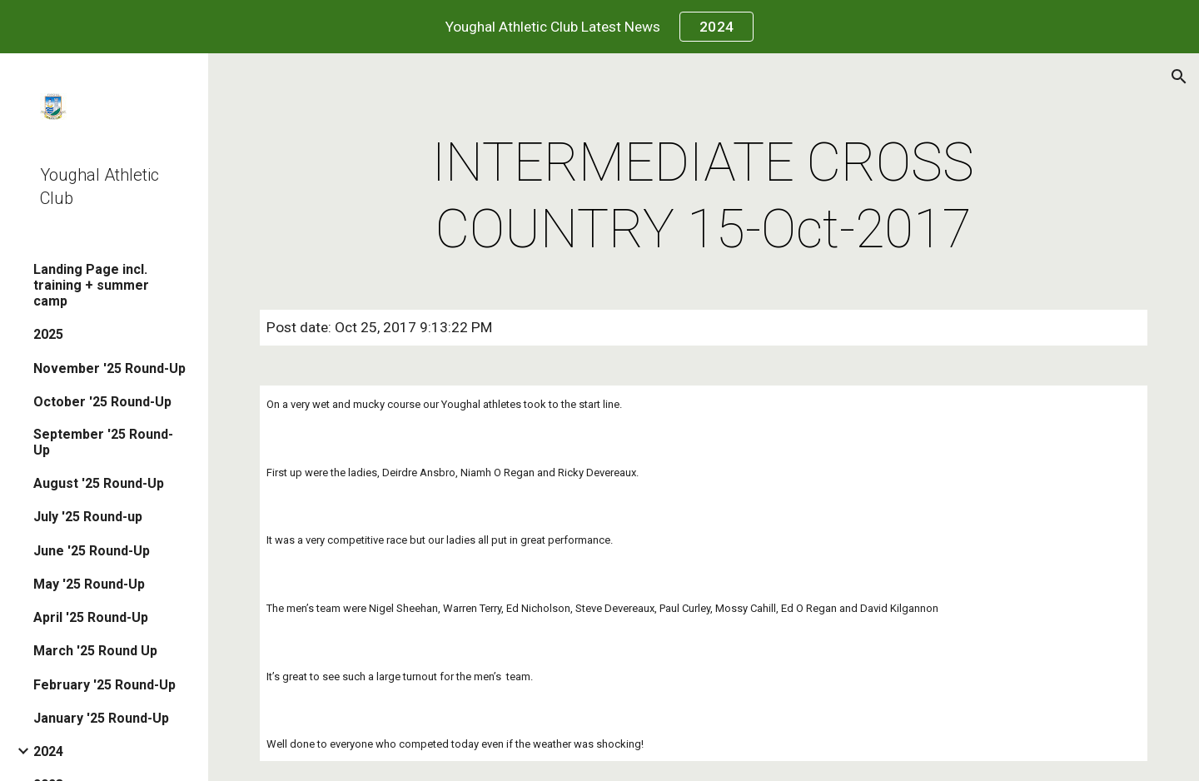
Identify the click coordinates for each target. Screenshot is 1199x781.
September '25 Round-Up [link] (103, 442)
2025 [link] (48, 334)
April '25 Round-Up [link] (90, 617)
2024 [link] (48, 751)
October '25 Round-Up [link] (102, 402)
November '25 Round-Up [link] (109, 368)
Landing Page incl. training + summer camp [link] (91, 285)
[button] (1179, 77)
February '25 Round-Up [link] (104, 685)
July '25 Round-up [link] (87, 517)
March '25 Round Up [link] (95, 651)
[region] (599, 26)
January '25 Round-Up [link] (101, 718)
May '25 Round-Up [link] (89, 584)
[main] (703, 196)
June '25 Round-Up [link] (91, 551)
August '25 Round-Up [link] (98, 483)
